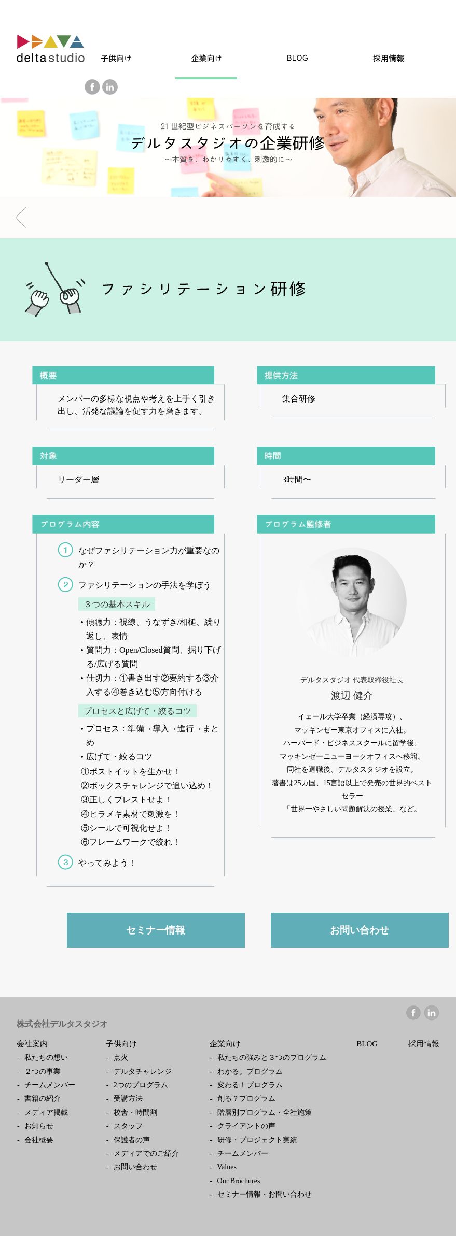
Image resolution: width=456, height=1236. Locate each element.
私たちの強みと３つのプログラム (271, 1057)
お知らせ (38, 1126)
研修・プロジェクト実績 (257, 1140)
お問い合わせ (359, 930)
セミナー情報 (155, 930)
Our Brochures (238, 1181)
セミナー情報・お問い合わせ (264, 1194)
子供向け (121, 1044)
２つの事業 (42, 1071)
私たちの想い (46, 1057)
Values (227, 1167)
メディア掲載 (46, 1112)
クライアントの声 (246, 1126)
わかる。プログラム (250, 1071)
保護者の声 (132, 1140)
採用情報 (423, 1044)
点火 (121, 1057)
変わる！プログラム (250, 1085)
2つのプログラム (141, 1085)
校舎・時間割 (135, 1112)
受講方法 (128, 1098)
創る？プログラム (246, 1098)
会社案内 (32, 1044)
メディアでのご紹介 (146, 1153)
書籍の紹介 (42, 1098)
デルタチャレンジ (143, 1071)
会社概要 (38, 1140)
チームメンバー (49, 1085)
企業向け (225, 1044)
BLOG (367, 1044)
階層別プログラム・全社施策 (264, 1112)
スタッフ (128, 1126)
